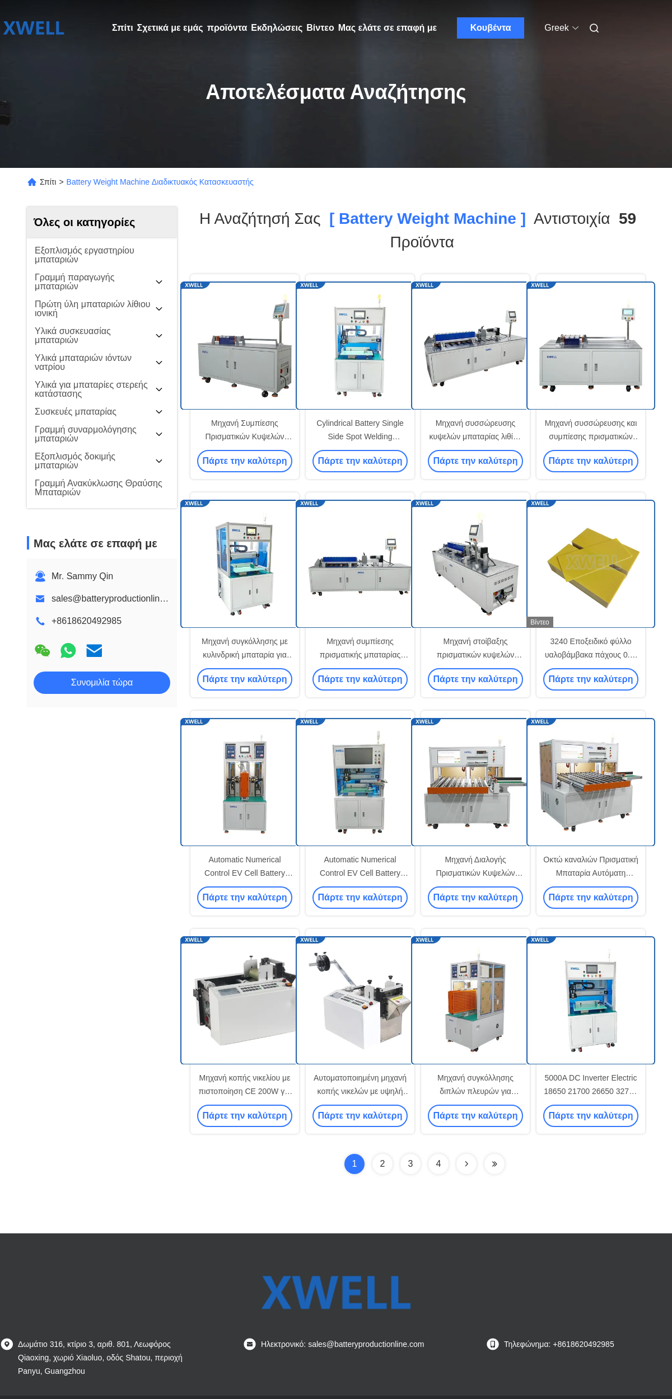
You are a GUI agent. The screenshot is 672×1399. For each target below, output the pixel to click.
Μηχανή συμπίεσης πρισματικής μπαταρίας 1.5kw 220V (360, 655)
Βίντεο (320, 27)
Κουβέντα (490, 27)
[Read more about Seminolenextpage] (466, 1164)
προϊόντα (227, 27)
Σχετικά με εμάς (170, 27)
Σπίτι (122, 27)
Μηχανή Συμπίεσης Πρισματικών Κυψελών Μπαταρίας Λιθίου (244, 436)
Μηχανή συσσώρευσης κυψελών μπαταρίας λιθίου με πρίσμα (476, 436)
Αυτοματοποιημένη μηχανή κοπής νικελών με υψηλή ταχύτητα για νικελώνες (360, 1091)
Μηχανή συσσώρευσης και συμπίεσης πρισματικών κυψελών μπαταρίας (591, 436)
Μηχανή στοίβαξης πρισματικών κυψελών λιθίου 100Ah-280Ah (475, 655)
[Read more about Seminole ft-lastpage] (494, 1164)
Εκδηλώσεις (276, 27)
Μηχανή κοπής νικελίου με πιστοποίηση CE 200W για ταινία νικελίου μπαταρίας (245, 1091)
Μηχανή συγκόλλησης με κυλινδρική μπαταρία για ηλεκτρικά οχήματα (245, 655)
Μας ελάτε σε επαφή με (387, 27)
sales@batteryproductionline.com (118, 598)
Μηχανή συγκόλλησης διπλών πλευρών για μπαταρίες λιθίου (475, 1091)
